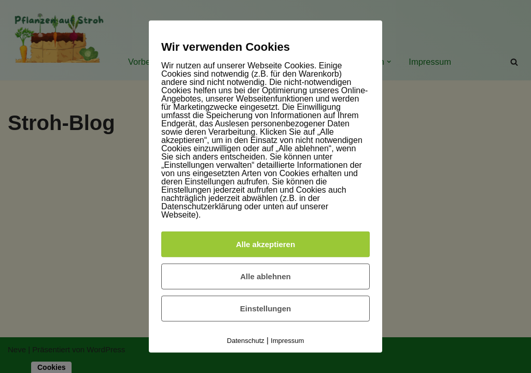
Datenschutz (245, 340)
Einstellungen (265, 308)
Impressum (287, 340)
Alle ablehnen (265, 275)
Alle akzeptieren (265, 243)
